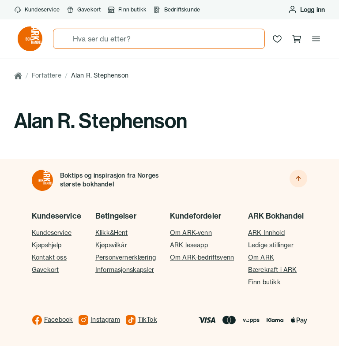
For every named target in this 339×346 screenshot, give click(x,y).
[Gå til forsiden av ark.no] (30, 38)
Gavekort (84, 9)
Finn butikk (127, 9)
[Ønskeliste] (277, 38)
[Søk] (63, 38)
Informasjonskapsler (124, 270)
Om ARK (261, 257)
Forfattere (46, 75)
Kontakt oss (49, 257)
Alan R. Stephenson (99, 75)
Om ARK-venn (191, 233)
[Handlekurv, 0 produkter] (296, 38)
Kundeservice (37, 9)
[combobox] (159, 39)
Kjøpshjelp (47, 245)
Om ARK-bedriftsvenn (202, 257)
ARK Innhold (266, 233)
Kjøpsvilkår (111, 245)
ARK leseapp (189, 245)
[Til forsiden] (42, 180)
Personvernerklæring (125, 257)
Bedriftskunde (177, 9)
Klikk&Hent (111, 233)
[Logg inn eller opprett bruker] (306, 9)
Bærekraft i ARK (272, 270)
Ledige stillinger (271, 245)
